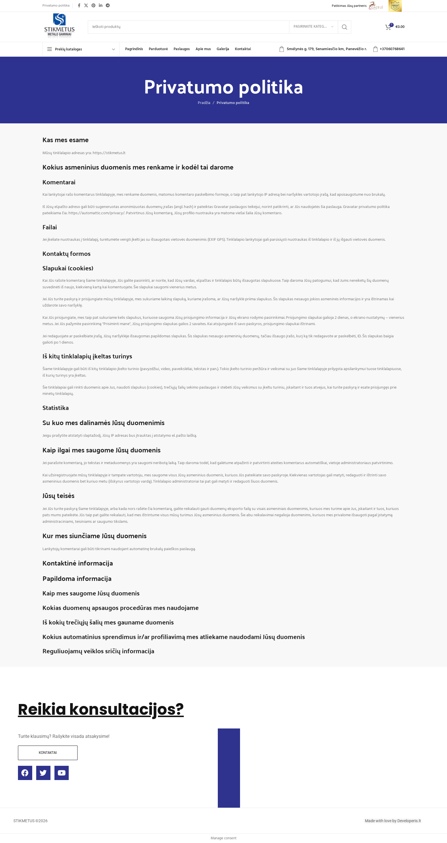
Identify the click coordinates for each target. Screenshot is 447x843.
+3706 (385, 49)
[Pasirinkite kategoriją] (313, 27)
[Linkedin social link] (100, 6)
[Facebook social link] (79, 6)
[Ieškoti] (219, 27)
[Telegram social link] (107, 6)
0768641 (397, 49)
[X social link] (86, 6)
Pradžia (204, 103)
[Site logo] (59, 27)
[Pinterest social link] (93, 6)
